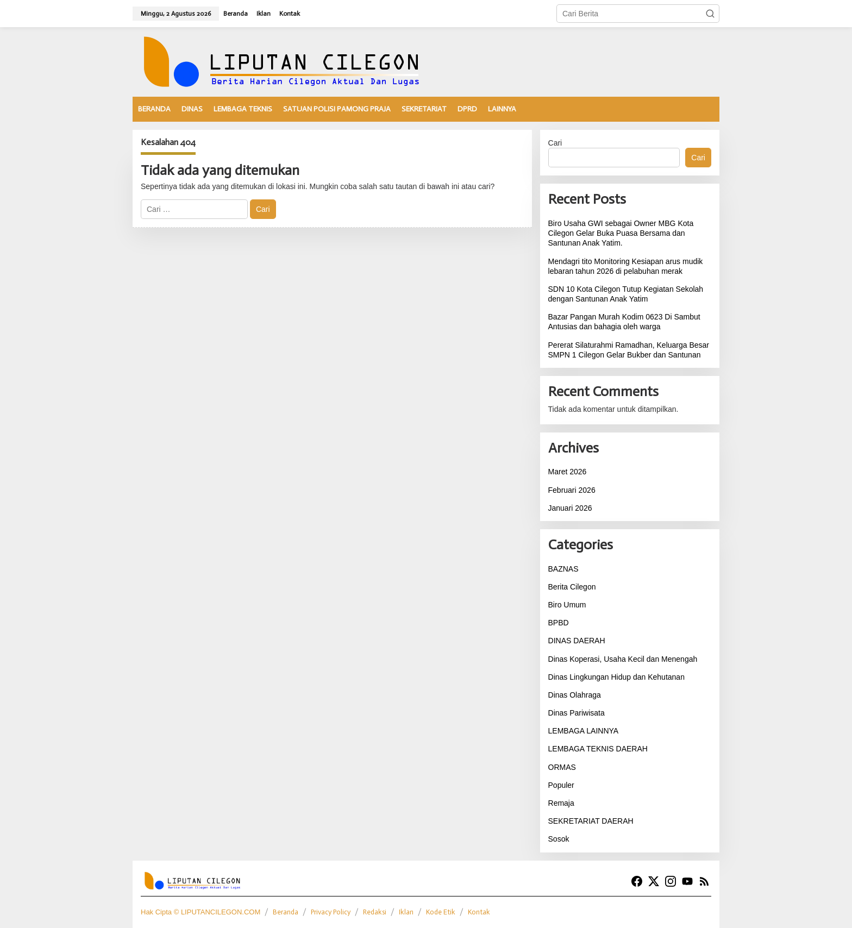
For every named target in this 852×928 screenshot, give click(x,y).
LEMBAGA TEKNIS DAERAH (598, 748)
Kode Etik (440, 912)
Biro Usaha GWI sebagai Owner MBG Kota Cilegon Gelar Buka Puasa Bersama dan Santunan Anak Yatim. (621, 233)
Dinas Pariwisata (576, 712)
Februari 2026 (572, 490)
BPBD (558, 622)
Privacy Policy (330, 912)
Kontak (479, 912)
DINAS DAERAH (576, 640)
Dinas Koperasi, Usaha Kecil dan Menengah (623, 659)
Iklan (406, 912)
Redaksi (374, 912)
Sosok (558, 839)
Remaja (561, 803)
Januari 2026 (570, 508)
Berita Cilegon (572, 586)
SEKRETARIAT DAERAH (591, 821)
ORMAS (562, 767)
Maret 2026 (567, 471)
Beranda (285, 912)
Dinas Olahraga (574, 695)
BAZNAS (563, 569)
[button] (710, 13)
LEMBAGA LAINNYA (583, 730)
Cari (555, 143)
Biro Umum (567, 604)
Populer (561, 785)
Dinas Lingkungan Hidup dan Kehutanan (616, 677)
